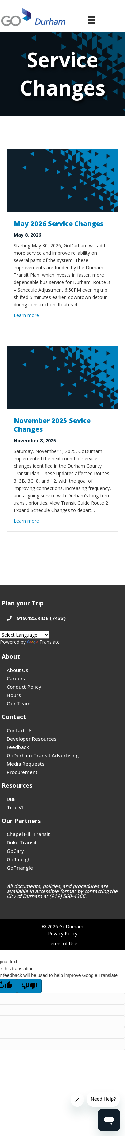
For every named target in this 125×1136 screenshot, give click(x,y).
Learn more (26, 315)
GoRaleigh (19, 859)
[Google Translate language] (24, 635)
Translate (43, 642)
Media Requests (26, 763)
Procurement (22, 772)
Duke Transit (22, 842)
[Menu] (91, 20)
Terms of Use (62, 943)
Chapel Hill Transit (28, 834)
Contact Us (20, 730)
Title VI (15, 807)
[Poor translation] (29, 986)
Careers (16, 678)
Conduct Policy (24, 686)
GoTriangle (20, 867)
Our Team (19, 703)
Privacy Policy (62, 933)
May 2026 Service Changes (58, 223)
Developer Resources (32, 738)
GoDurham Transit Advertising (43, 755)
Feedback (18, 747)
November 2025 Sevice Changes (52, 425)
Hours (14, 695)
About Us (17, 670)
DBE (11, 799)
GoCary (15, 850)
